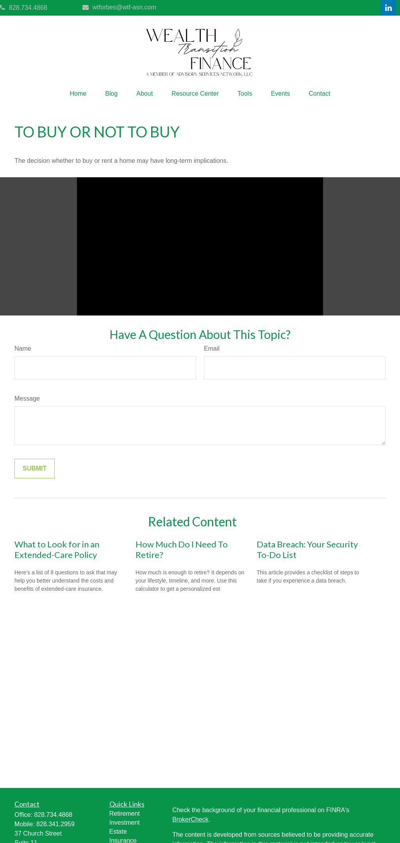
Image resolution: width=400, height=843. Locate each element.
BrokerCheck (190, 819)
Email (212, 348)
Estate (118, 831)
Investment (124, 822)
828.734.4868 (23, 7)
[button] (78, 93)
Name (22, 348)
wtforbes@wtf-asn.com (119, 7)
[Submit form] (34, 468)
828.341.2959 (55, 824)
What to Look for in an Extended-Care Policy (56, 549)
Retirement (124, 813)
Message (27, 398)
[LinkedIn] (388, 8)
